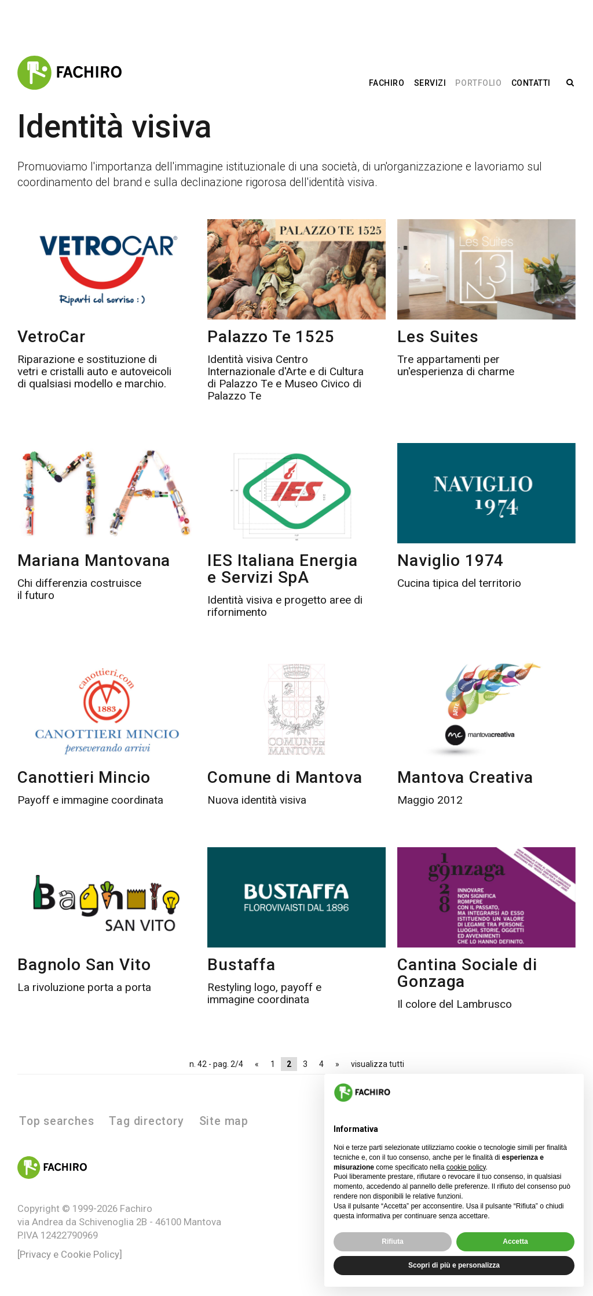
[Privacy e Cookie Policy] (69, 1254)
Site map (223, 1121)
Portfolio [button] (478, 83)
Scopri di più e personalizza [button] (454, 1265)
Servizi (430, 83)
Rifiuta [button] (392, 1241)
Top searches (56, 1121)
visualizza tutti (377, 1064)
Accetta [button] (515, 1241)
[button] (568, 1092)
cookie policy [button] (466, 1167)
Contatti (531, 83)
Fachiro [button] (387, 83)
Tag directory (146, 1121)
